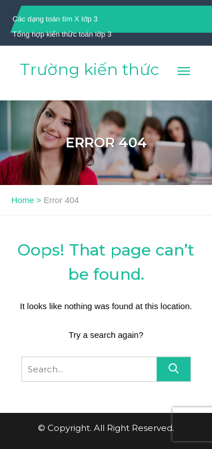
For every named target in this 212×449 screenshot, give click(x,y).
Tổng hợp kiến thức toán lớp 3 (61, 34)
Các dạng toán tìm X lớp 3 (55, 19)
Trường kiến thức (89, 69)
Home (22, 200)
